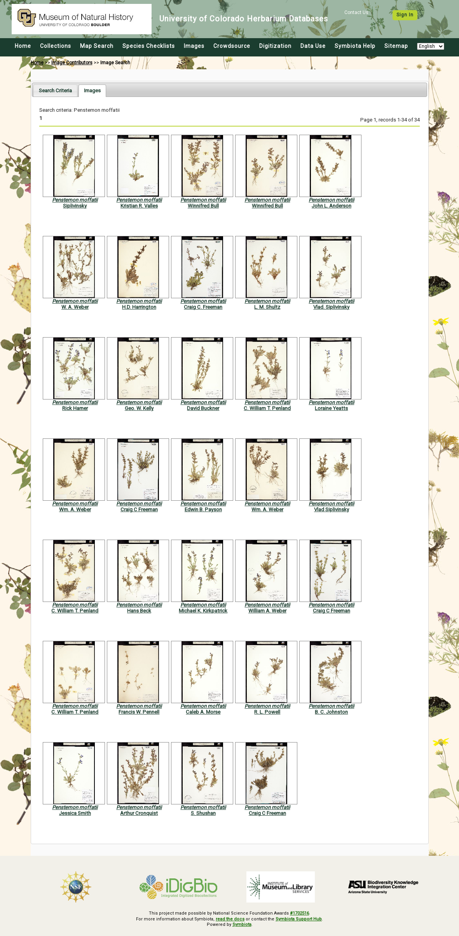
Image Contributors (71, 62)
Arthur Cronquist (139, 813)
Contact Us (356, 12)
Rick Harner (75, 408)
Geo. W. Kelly (139, 408)
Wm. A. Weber (75, 509)
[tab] (55, 90)
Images (194, 46)
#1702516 (299, 913)
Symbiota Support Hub (299, 919)
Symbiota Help (355, 46)
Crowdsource (231, 46)
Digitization (275, 46)
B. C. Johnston (331, 712)
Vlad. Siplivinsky (331, 307)
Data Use (313, 46)
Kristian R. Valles (139, 206)
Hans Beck (139, 611)
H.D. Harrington (139, 307)
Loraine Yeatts (331, 408)
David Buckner (203, 408)
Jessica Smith (75, 813)
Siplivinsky (75, 206)
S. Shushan (203, 813)
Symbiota (241, 924)
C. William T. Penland (267, 408)
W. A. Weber (75, 307)
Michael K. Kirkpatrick (203, 611)
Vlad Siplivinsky (331, 509)
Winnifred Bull (203, 206)
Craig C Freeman (139, 509)
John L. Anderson (331, 206)
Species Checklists (148, 46)
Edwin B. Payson (203, 509)
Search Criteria (55, 90)
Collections (55, 46)
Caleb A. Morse (203, 712)
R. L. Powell (267, 712)
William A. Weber (267, 611)
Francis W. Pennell (139, 712)
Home (23, 46)
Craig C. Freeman (203, 307)
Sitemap (396, 46)
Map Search (96, 46)
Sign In (405, 15)
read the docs (230, 919)
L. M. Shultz (267, 307)
